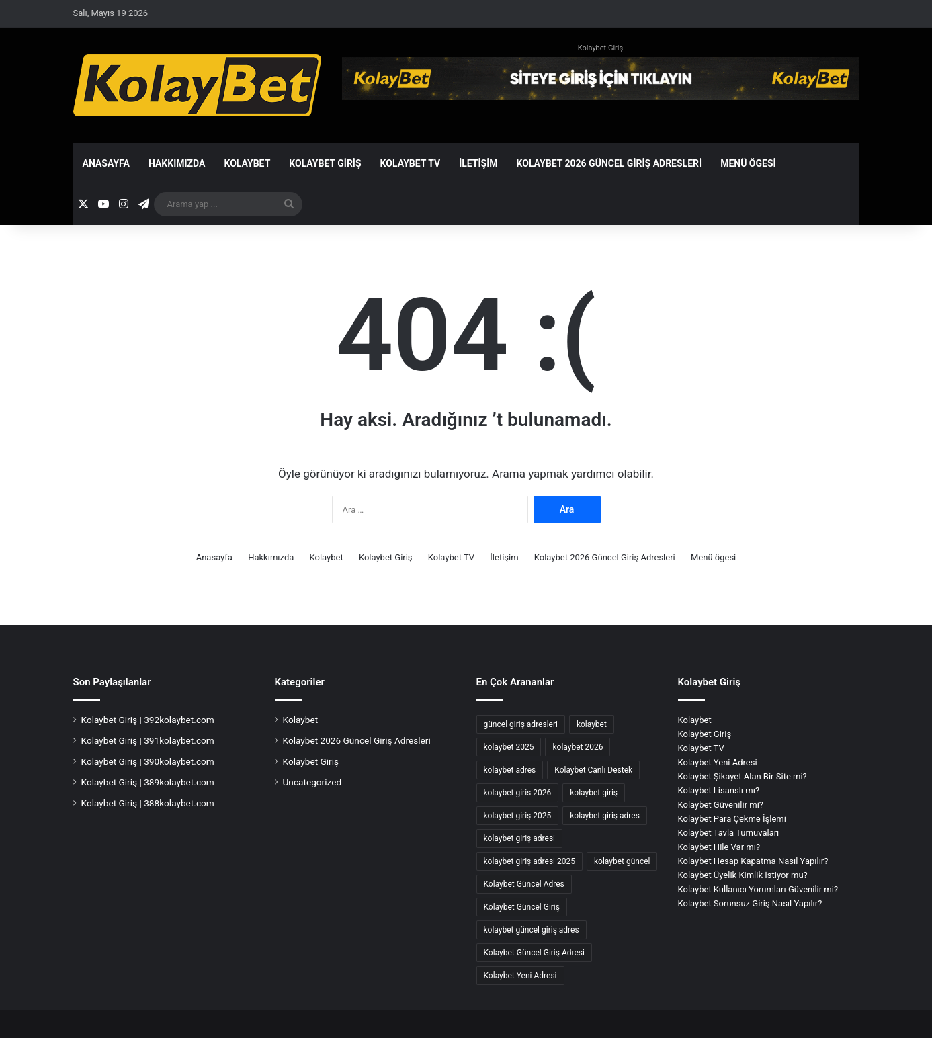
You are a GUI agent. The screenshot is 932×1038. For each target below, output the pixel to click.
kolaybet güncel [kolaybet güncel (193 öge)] (622, 861)
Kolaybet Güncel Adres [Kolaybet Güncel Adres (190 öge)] (524, 884)
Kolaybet (247, 163)
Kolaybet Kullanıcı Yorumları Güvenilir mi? (758, 889)
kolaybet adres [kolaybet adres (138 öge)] (510, 770)
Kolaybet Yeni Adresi (717, 762)
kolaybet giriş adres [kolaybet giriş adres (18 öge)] (605, 815)
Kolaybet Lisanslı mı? (719, 790)
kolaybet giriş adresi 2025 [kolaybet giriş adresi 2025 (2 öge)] (529, 861)
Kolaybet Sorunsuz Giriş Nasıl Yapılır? (750, 903)
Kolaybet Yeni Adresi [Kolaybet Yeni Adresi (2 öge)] (520, 975)
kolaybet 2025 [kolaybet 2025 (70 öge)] (509, 747)
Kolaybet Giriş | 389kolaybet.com (147, 782)
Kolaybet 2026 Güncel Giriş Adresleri (609, 163)
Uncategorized (312, 782)
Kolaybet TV (410, 163)
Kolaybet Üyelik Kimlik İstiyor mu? (743, 875)
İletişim (478, 163)
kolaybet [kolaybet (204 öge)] (592, 724)
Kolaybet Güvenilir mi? (721, 804)
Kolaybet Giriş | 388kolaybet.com (147, 802)
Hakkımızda (177, 163)
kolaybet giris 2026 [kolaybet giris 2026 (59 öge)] (518, 792)
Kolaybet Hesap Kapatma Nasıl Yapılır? (753, 861)
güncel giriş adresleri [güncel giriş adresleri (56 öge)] (521, 724)
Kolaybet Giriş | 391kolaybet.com (147, 740)
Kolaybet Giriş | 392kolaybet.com (147, 719)
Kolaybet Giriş (600, 48)
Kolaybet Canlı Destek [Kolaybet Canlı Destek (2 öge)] (593, 770)
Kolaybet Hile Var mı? (719, 847)
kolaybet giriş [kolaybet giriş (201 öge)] (594, 792)
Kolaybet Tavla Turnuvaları (728, 833)
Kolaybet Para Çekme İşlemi (732, 819)
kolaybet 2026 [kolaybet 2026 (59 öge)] (577, 747)
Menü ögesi (748, 163)
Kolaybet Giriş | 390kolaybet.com (147, 761)
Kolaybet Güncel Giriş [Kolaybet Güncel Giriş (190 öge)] (522, 907)
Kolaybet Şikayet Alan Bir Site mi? (742, 776)
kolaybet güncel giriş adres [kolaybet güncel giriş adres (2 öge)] (531, 930)
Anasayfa (106, 163)
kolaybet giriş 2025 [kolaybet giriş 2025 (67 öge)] (518, 815)
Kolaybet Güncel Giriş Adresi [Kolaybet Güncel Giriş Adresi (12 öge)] (534, 952)
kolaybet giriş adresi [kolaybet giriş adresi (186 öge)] (520, 838)
